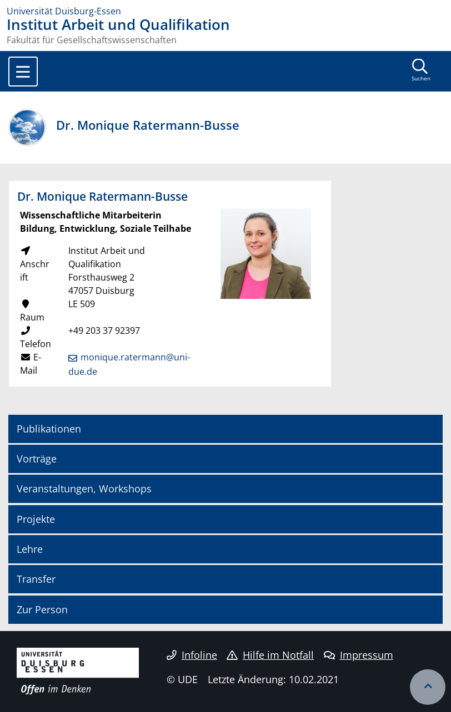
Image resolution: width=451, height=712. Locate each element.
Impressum (358, 655)
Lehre (30, 549)
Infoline (192, 655)
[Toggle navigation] (23, 72)
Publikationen (49, 428)
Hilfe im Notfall (270, 655)
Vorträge (37, 458)
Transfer (36, 579)
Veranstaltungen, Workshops (84, 488)
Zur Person (42, 609)
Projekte (36, 519)
